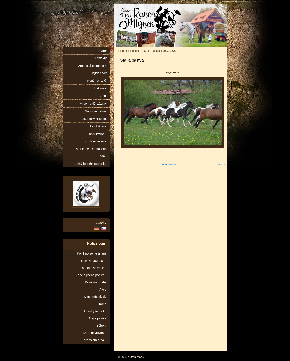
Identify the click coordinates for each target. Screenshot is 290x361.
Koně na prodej (95, 282)
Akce (102, 289)
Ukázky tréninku (95, 311)
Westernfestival (96, 111)
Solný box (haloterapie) (91, 163)
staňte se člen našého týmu (91, 152)
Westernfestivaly (94, 296)
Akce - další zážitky (93, 103)
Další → (220, 164)
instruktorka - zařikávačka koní (95, 137)
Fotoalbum (134, 50)
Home (121, 50)
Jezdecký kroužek (94, 118)
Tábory (101, 325)
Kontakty (100, 58)
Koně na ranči (97, 80)
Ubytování (100, 88)
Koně (102, 304)
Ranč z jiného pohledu (90, 275)
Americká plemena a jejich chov (92, 69)
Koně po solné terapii (91, 253)
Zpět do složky (168, 164)
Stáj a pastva (152, 50)
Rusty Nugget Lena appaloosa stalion (93, 264)
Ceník (103, 96)
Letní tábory (98, 126)
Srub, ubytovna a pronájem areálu (94, 336)
